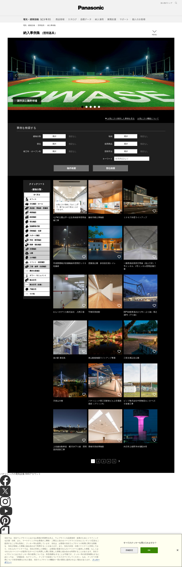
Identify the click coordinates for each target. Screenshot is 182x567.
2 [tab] (86, 107)
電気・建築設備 (29, 25)
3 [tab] (91, 107)
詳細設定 (129, 554)
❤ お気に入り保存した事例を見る (120, 118)
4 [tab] (95, 107)
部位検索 (110, 168)
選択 (54, 136)
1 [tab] (82, 107)
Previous (15, 75)
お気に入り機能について (148, 118)
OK (149, 554)
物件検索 (71, 168)
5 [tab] (99, 107)
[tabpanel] (91, 75)
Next (166, 75)
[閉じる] (177, 554)
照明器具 (41, 25)
